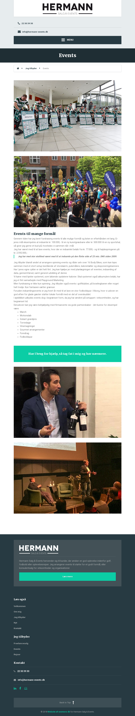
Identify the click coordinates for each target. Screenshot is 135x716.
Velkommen (20, 606)
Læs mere (68, 576)
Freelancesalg (21, 643)
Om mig (17, 612)
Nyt (15, 623)
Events (17, 649)
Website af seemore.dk (59, 712)
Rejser (17, 654)
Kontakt (17, 628)
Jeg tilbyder (20, 617)
